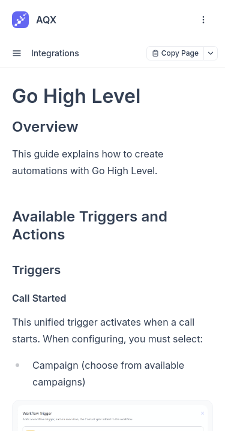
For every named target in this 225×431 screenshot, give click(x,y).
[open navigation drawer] (203, 19)
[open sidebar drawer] (16, 53)
